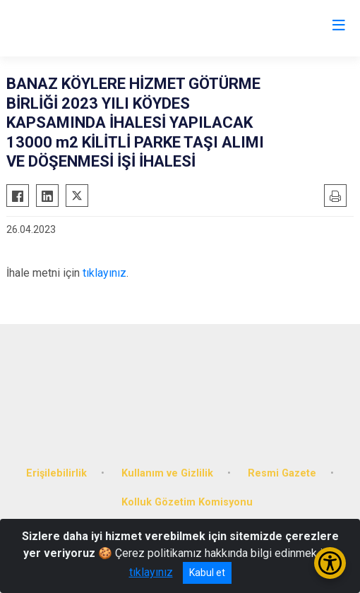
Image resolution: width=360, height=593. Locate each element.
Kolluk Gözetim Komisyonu (187, 502)
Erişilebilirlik (56, 473)
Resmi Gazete (282, 473)
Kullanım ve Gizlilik (167, 473)
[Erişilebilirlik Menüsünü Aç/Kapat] (330, 563)
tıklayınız (104, 273)
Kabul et (207, 572)
